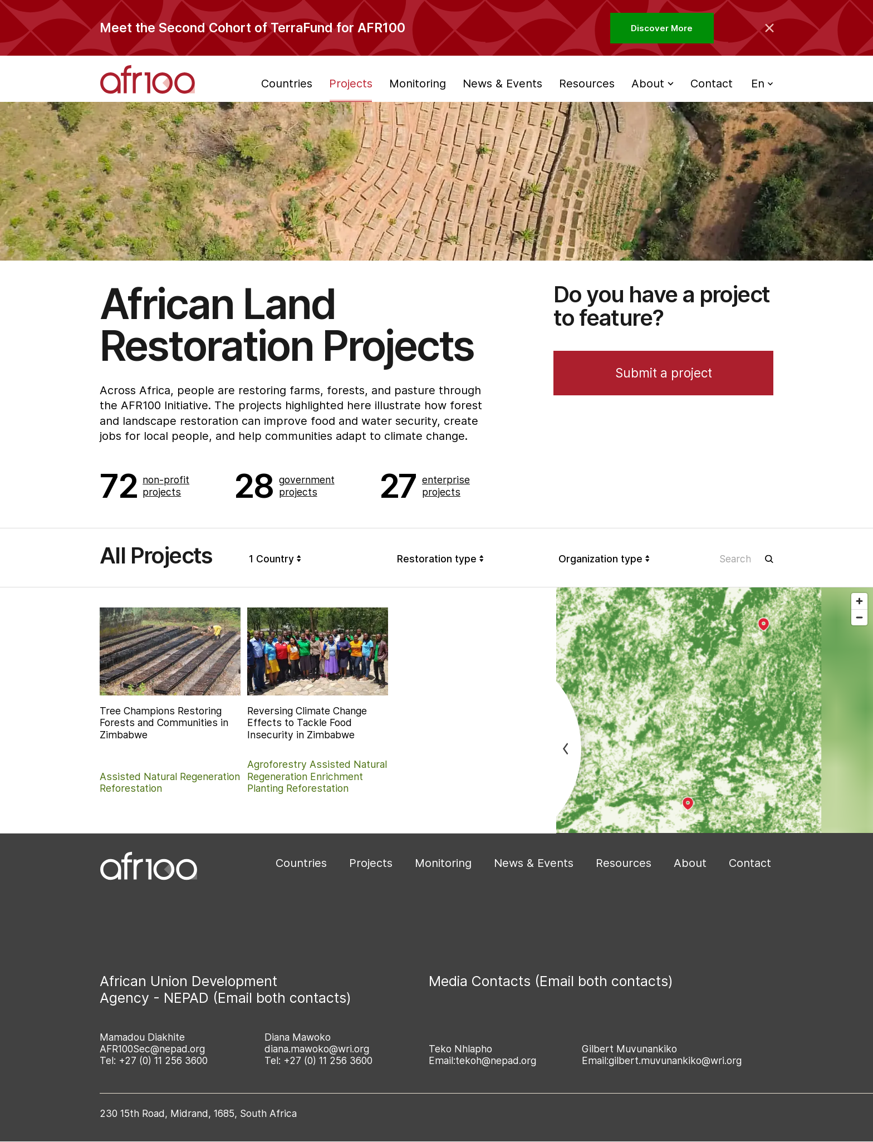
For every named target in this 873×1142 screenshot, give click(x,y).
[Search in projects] (746, 559)
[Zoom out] (859, 617)
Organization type (604, 559)
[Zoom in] (859, 601)
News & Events (502, 83)
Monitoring (417, 83)
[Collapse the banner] (769, 27)
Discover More (662, 28)
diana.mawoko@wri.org (316, 1049)
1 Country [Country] (275, 559)
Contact (711, 83)
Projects (350, 83)
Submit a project (663, 372)
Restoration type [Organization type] (440, 559)
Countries (286, 83)
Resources (587, 83)
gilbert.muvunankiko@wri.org (675, 1060)
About (690, 863)
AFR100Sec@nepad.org (152, 1049)
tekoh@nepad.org (495, 1060)
